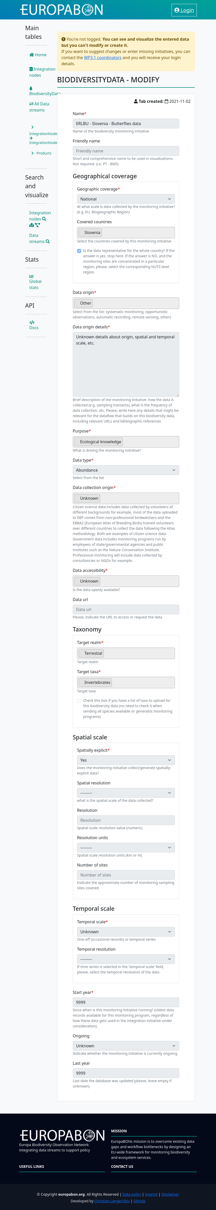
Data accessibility (89, 570)
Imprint (151, 1194)
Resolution (87, 810)
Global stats (35, 282)
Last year (81, 1063)
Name (78, 113)
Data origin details (90, 327)
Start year (82, 992)
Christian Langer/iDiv (111, 1200)
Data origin (83, 292)
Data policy (132, 1194)
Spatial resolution (94, 783)
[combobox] (126, 232)
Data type (82, 460)
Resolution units (92, 837)
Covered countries (94, 222)
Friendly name (86, 141)
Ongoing (81, 1036)
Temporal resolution (96, 949)
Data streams (39, 238)
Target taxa (88, 671)
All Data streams (39, 107)
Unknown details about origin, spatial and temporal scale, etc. (126, 364)
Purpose (81, 431)
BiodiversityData (45, 91)
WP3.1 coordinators (103, 57)
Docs (34, 325)
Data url (80, 599)
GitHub (140, 1200)
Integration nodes (42, 72)
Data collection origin (93, 487)
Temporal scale (91, 922)
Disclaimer (170, 1194)
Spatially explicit (92, 750)
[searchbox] (104, 234)
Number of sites (92, 865)
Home (38, 55)
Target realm (89, 642)
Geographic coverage (97, 189)
